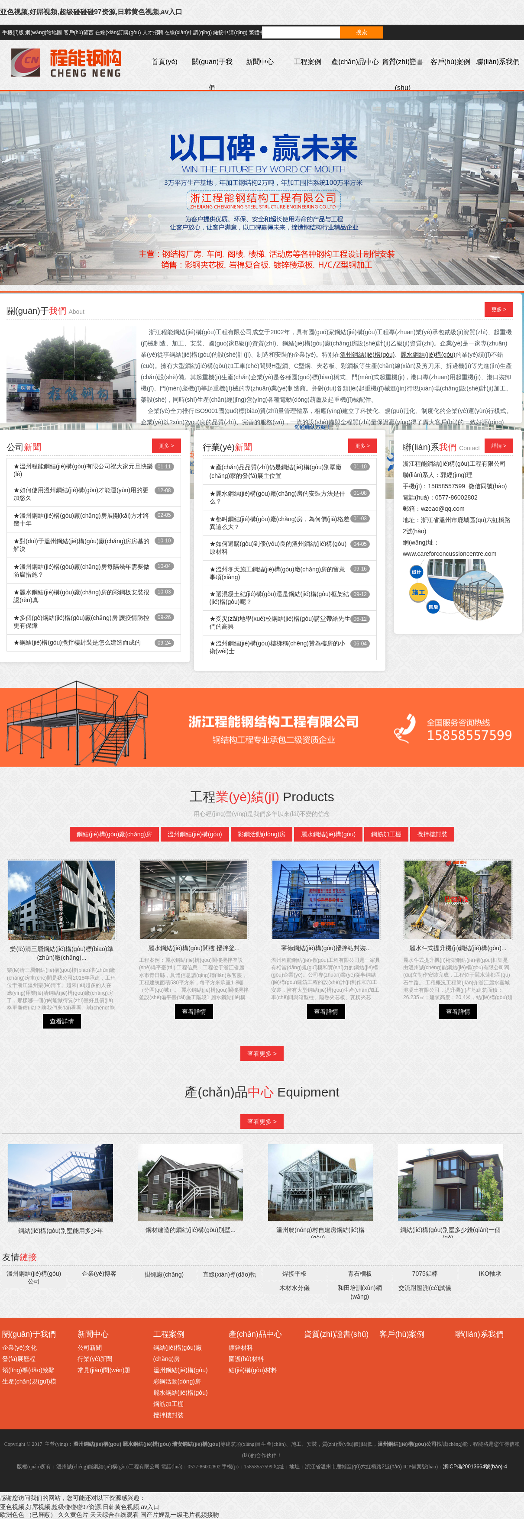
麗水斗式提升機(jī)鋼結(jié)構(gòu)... (457, 948)
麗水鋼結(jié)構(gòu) (328, 834)
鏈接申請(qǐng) (230, 32)
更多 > (499, 309)
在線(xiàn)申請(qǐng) (188, 32)
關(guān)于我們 (212, 74)
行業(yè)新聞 (95, 1358)
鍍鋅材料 (241, 1347)
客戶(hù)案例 (450, 61)
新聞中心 (260, 61)
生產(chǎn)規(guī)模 (29, 1381)
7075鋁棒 (425, 1273)
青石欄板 (360, 1273)
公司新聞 (90, 1347)
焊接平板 (294, 1273)
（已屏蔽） (41, 1514)
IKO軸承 (490, 1273)
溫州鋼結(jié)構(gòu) (195, 834)
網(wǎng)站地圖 (43, 32)
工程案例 (307, 61)
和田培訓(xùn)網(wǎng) (360, 1292)
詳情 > (499, 446)
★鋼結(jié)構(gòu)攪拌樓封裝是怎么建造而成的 (77, 642)
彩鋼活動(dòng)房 (261, 834)
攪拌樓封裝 (432, 834)
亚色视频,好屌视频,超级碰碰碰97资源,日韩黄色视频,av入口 (91, 12)
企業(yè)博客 (99, 1273)
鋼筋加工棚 (386, 834)
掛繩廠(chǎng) (164, 1274)
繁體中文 (259, 32)
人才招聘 (152, 32)
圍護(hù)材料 (246, 1358)
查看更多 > (262, 1053)
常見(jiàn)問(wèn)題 (104, 1370)
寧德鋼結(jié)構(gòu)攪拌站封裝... (326, 948)
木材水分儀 (294, 1287)
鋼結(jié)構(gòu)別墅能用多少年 (60, 1230)
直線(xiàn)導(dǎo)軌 (229, 1274)
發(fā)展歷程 (19, 1358)
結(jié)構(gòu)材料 (253, 1370)
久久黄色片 (73, 1514)
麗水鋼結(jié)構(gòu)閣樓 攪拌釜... (194, 948)
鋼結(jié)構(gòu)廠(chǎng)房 (114, 834)
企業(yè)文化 (19, 1347)
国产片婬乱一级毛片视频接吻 (179, 1514)
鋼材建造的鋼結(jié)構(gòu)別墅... (191, 1229)
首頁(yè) (165, 61)
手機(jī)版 (13, 32)
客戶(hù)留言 (79, 32)
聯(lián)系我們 (498, 61)
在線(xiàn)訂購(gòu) (118, 32)
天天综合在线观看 (114, 1514)
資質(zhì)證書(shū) (403, 74)
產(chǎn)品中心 (354, 61)
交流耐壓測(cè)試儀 (424, 1287)
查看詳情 (62, 1021)
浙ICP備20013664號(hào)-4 (475, 1467)
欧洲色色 (12, 1514)
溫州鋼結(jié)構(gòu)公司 (33, 1277)
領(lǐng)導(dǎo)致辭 (28, 1370)
